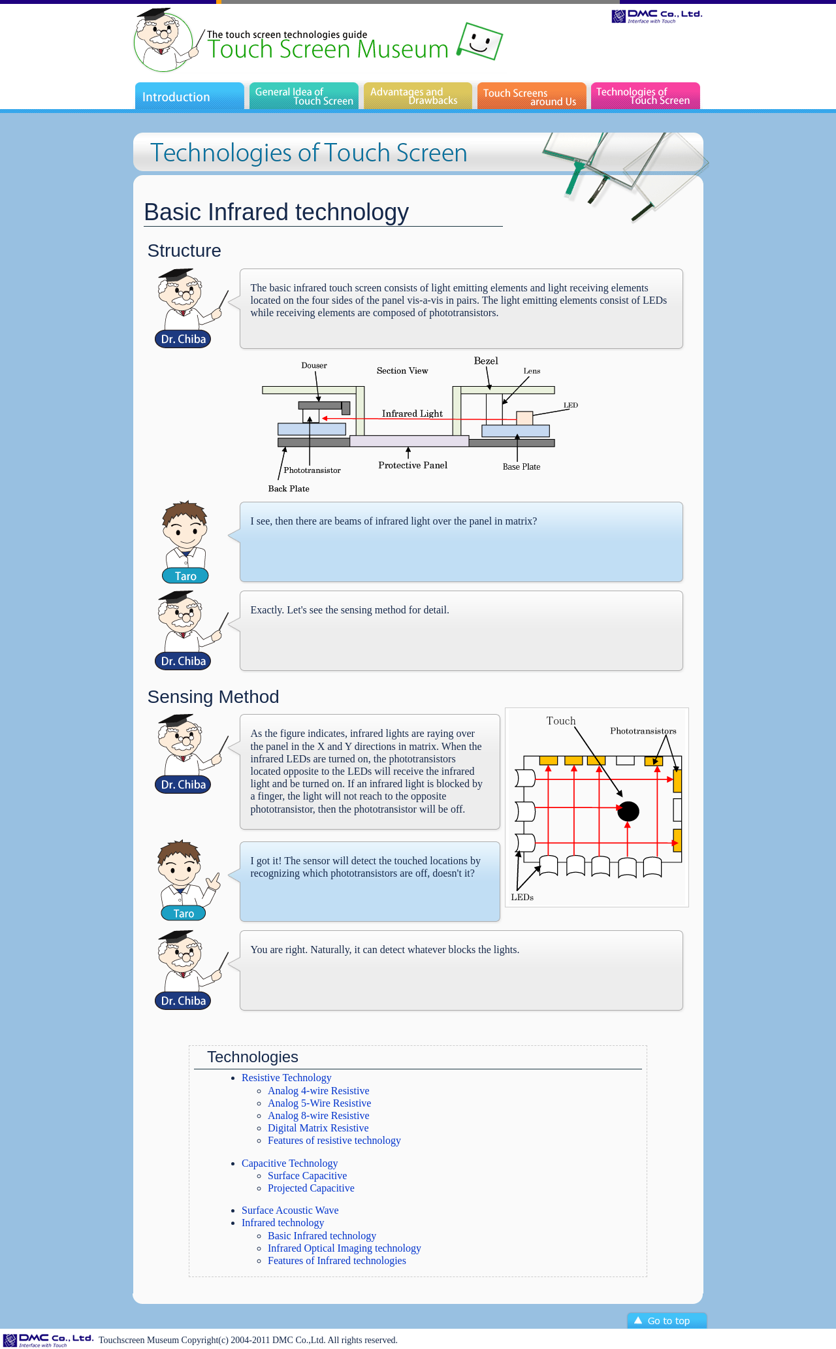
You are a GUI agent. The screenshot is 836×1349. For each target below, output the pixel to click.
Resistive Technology (287, 1077)
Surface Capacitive (307, 1175)
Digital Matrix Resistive (318, 1127)
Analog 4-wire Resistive (319, 1090)
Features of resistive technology (334, 1140)
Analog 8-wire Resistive (319, 1115)
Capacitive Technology (290, 1163)
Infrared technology (283, 1222)
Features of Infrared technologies (337, 1260)
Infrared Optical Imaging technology (344, 1248)
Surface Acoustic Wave (290, 1210)
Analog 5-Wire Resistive (319, 1103)
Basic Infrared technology (322, 1235)
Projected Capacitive (311, 1188)
